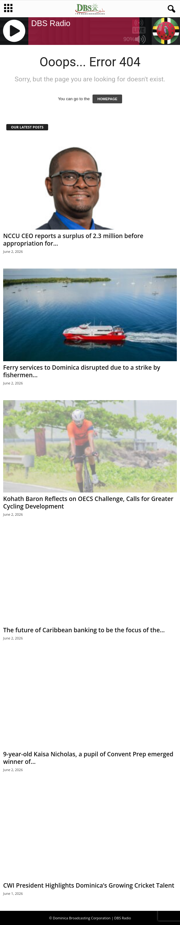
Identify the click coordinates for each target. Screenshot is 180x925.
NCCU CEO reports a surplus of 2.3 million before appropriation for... (73, 240)
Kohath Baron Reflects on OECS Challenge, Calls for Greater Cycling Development (88, 502)
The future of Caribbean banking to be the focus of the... (84, 630)
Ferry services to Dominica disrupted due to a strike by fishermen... (81, 371)
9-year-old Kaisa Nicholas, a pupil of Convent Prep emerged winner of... (88, 758)
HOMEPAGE (107, 99)
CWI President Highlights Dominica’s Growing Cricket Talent (88, 885)
